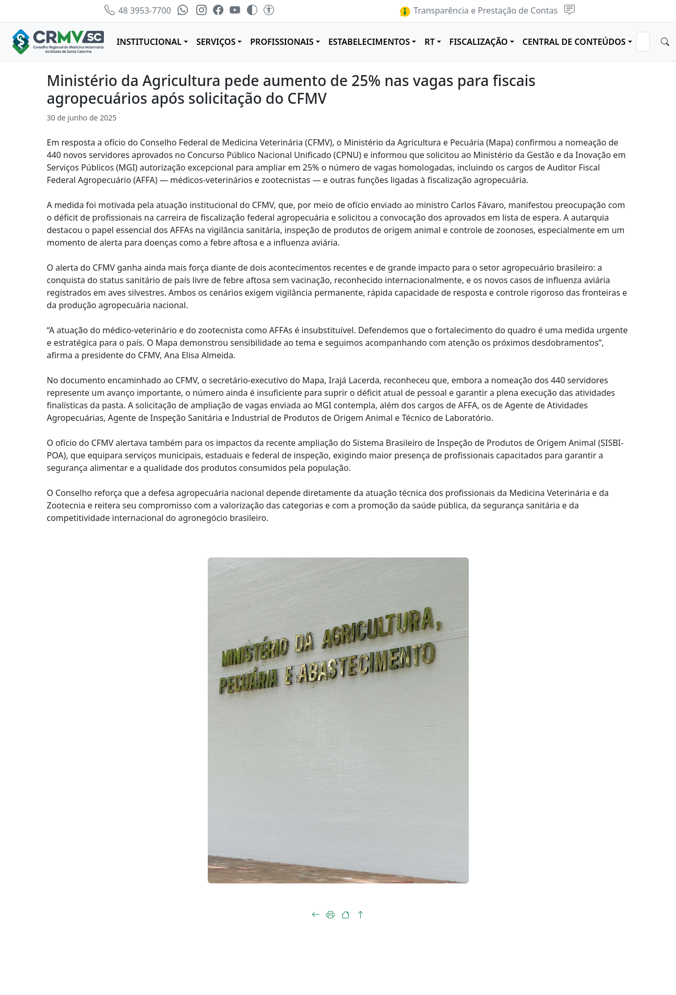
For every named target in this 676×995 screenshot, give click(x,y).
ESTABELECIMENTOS (369, 41)
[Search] (643, 42)
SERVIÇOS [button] (215, 41)
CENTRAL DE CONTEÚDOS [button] (574, 41)
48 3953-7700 (137, 10)
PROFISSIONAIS (282, 41)
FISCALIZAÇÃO (478, 41)
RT (429, 41)
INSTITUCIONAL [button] (148, 41)
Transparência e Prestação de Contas (478, 10)
